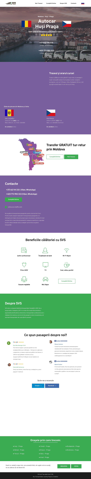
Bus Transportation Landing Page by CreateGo (45, 477)
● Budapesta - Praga (73, 446)
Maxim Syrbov (58, 364)
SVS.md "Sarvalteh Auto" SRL (45, 474)
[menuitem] (39, 3)
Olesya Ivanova (59, 344)
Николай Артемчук (18, 367)
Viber (42, 45)
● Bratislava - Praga (72, 450)
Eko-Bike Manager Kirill (19, 345)
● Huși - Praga (18, 446)
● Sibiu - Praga (44, 453)
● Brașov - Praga (44, 450)
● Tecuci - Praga (18, 453)
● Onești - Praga (44, 446)
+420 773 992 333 (46, 50)
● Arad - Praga (44, 457)
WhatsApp (48, 45)
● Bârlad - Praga (18, 450)
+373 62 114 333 (46, 43)
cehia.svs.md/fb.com (15, 207)
